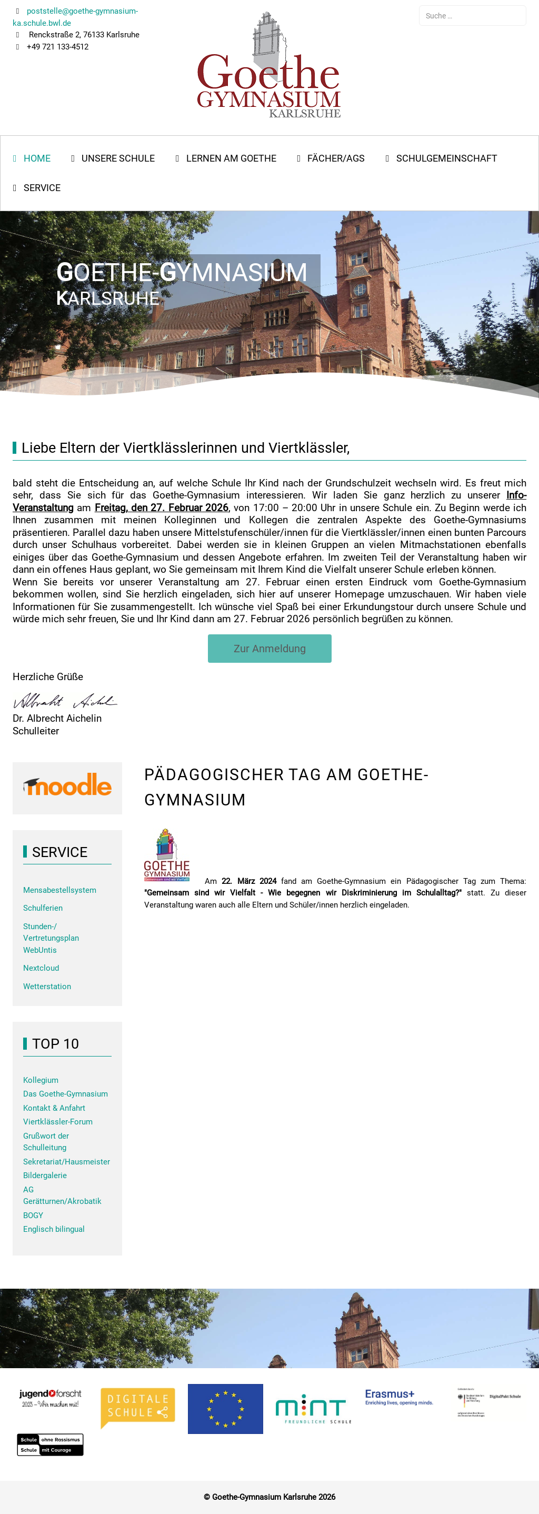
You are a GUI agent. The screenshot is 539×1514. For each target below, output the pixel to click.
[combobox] (472, 15)
